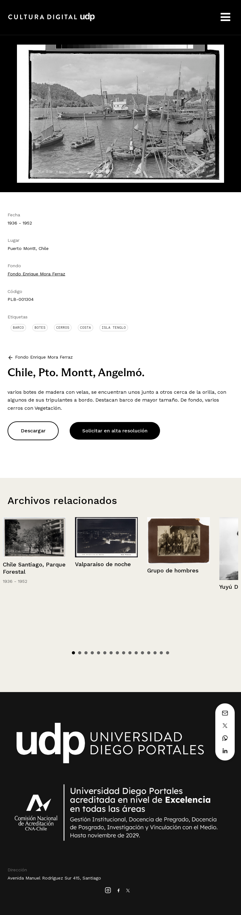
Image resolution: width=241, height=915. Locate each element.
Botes (40, 327)
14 (155, 652)
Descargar (33, 431)
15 (161, 652)
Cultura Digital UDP (51, 20)
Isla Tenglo (114, 327)
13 (148, 652)
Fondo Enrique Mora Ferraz (36, 273)
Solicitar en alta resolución (114, 431)
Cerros (62, 327)
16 (167, 652)
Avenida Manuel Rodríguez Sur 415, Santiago (54, 877)
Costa (85, 327)
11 (136, 652)
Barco (18, 327)
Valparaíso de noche (103, 564)
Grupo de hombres (173, 570)
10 (129, 652)
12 (142, 652)
